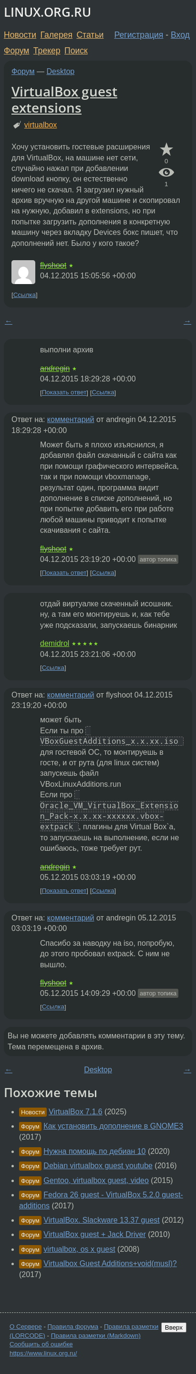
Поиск (76, 50)
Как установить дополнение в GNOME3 (113, 1126)
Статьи (89, 35)
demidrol (54, 643)
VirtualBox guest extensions (64, 99)
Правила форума (73, 1326)
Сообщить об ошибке (41, 1344)
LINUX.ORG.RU (47, 12)
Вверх (174, 1327)
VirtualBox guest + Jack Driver (94, 1234)
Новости (20, 35)
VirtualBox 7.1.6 (76, 1112)
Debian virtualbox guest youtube (98, 1166)
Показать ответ (64, 392)
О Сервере (26, 1326)
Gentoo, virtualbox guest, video (96, 1180)
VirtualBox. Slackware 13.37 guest (101, 1220)
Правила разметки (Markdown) (96, 1335)
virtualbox (40, 125)
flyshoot (53, 265)
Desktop (61, 71)
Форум (16, 50)
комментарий (70, 419)
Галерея (56, 35)
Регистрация (139, 35)
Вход (180, 35)
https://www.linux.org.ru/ (43, 1353)
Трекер (47, 50)
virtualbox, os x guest (79, 1249)
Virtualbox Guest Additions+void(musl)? (109, 1263)
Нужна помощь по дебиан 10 (94, 1151)
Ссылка (24, 294)
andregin (55, 368)
